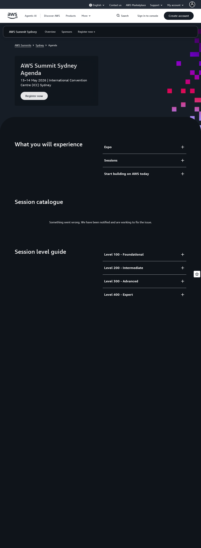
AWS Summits (23, 45)
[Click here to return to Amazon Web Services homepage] (12, 17)
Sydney (40, 45)
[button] (52, 15)
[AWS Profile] (192, 4)
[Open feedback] (197, 274)
